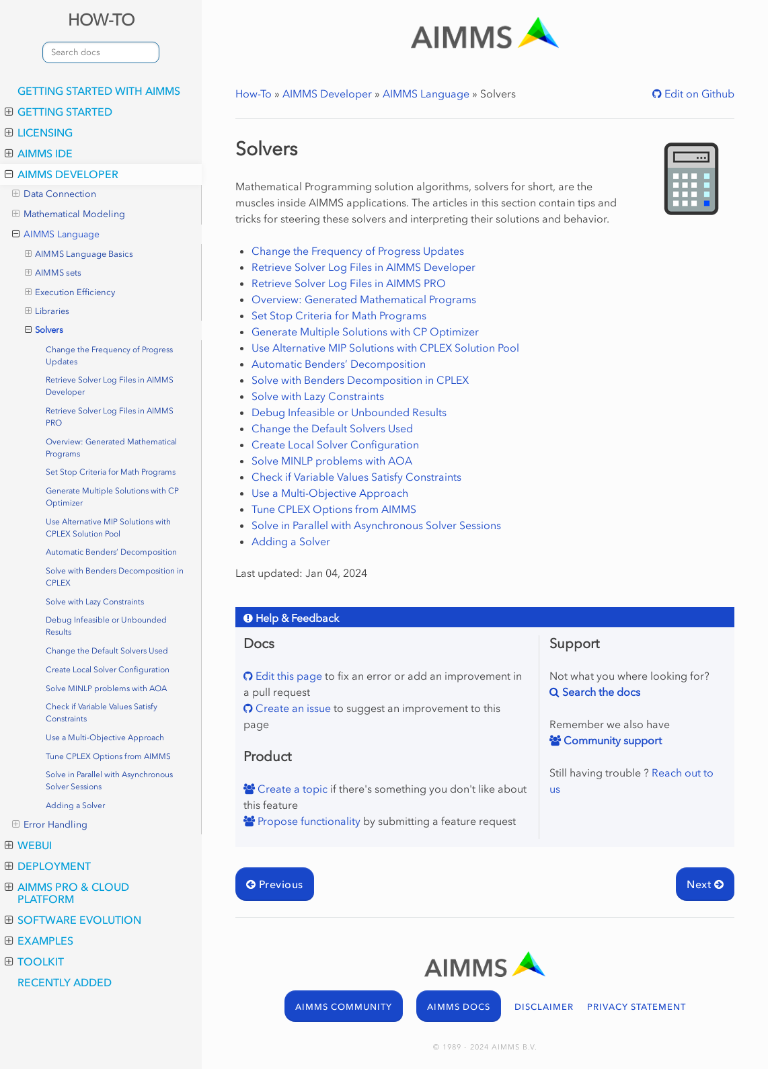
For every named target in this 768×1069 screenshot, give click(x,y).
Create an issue (292, 708)
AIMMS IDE (39, 153)
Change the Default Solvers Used (107, 651)
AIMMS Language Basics (79, 254)
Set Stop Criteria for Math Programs (111, 472)
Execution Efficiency (70, 292)
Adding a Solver (75, 805)
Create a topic (291, 788)
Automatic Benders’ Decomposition (111, 552)
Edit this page (287, 675)
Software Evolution (73, 919)
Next (705, 884)
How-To (253, 93)
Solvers (44, 330)
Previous (274, 884)
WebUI (28, 845)
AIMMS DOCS (458, 1007)
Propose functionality (307, 821)
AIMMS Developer (61, 174)
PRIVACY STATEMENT (636, 1007)
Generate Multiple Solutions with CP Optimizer (112, 497)
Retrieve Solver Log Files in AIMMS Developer (110, 386)
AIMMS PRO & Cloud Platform (67, 893)
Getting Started (58, 111)
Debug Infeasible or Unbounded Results (106, 626)
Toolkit (34, 961)
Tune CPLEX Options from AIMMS (108, 756)
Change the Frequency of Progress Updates (109, 355)
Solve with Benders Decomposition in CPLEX (115, 577)
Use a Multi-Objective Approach (105, 737)
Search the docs (600, 691)
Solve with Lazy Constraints (95, 601)
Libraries (47, 311)
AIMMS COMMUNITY (343, 1007)
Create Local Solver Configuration (107, 669)
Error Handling (49, 825)
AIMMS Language (56, 235)
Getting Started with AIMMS (98, 90)
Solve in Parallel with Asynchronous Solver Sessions (109, 780)
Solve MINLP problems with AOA (106, 688)
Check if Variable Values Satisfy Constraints (101, 712)
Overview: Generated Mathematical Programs (111, 448)
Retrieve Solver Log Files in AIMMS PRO (110, 417)
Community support (611, 740)
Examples (39, 940)
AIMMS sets (53, 273)
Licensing (39, 132)
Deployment (48, 866)
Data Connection (54, 194)
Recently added (64, 982)
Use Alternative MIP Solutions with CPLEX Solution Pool (108, 528)
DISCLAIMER (544, 1007)
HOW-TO (101, 20)
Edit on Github (698, 93)
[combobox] (100, 52)
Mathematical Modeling (68, 214)
